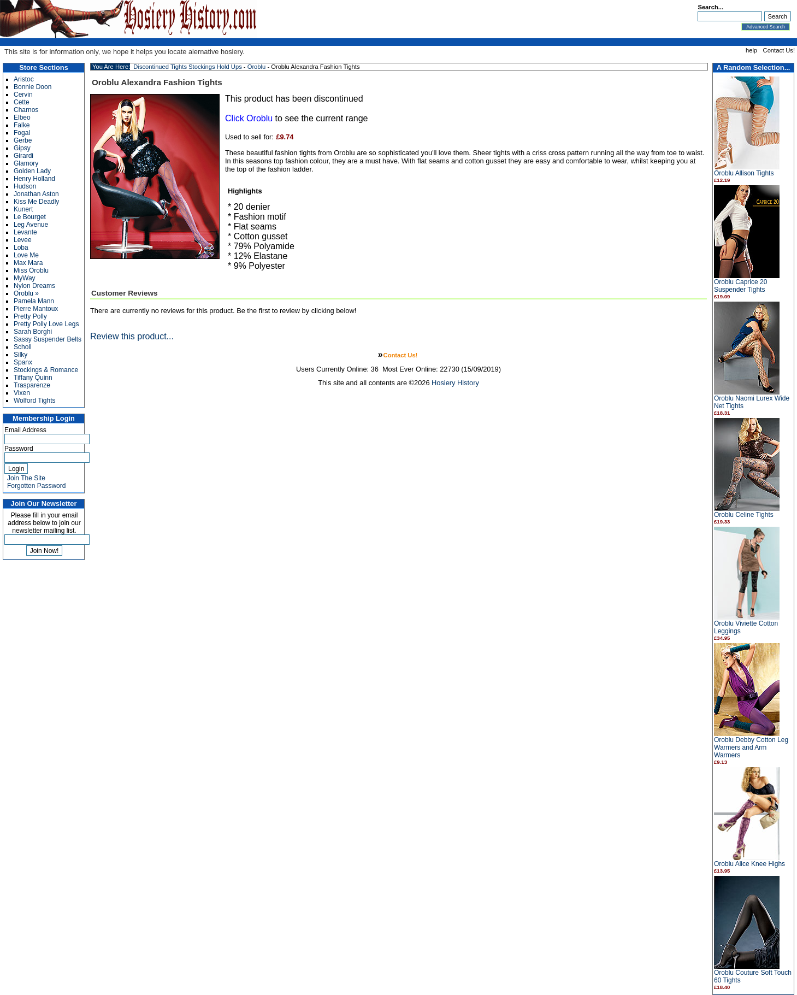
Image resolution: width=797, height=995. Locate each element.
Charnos (26, 110)
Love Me (26, 255)
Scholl (23, 347)
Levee (23, 240)
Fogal (22, 133)
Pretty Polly (30, 316)
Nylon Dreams (34, 286)
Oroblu (256, 66)
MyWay (25, 278)
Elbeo (22, 117)
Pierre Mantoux (36, 309)
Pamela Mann (34, 301)
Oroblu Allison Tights (744, 173)
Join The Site (26, 478)
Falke (21, 125)
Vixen (22, 393)
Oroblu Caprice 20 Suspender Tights (740, 285)
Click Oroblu (249, 118)
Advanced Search (765, 27)
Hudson (25, 186)
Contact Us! (779, 50)
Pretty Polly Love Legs (46, 324)
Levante (25, 232)
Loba (21, 247)
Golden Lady (32, 171)
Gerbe (23, 140)
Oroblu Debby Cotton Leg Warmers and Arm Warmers (751, 747)
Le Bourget (30, 217)
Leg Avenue (31, 224)
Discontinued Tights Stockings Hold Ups (187, 66)
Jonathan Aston (36, 194)
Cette (21, 102)
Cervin (23, 94)
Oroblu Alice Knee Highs (749, 864)
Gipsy (22, 148)
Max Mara (28, 263)
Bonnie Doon (32, 87)
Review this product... (132, 336)
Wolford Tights (34, 400)
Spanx (23, 362)
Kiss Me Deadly (36, 201)
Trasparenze (32, 385)
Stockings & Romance (46, 370)
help (751, 50)
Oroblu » (26, 293)
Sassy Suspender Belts (47, 339)
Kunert (23, 209)
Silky (20, 354)
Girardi (23, 156)
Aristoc (24, 79)
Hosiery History (455, 383)
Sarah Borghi (33, 331)
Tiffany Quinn (33, 377)
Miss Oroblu (31, 270)
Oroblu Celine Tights (744, 515)
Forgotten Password (36, 486)
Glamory (26, 163)
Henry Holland (34, 178)
